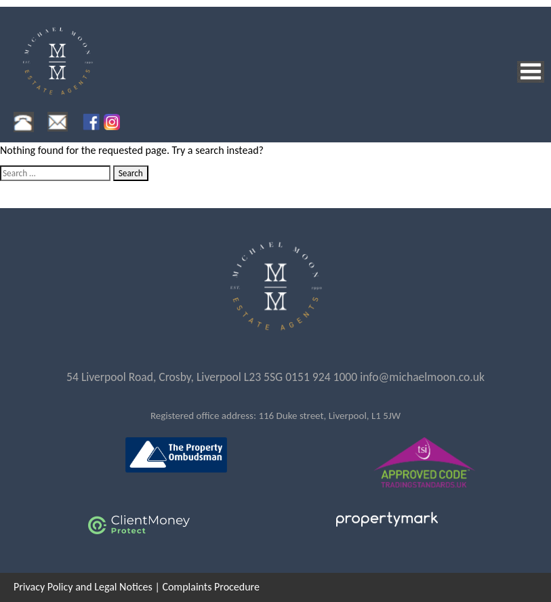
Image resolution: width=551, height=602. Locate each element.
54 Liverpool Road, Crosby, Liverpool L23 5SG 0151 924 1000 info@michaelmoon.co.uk (275, 376)
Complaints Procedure (211, 586)
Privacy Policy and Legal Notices (83, 586)
